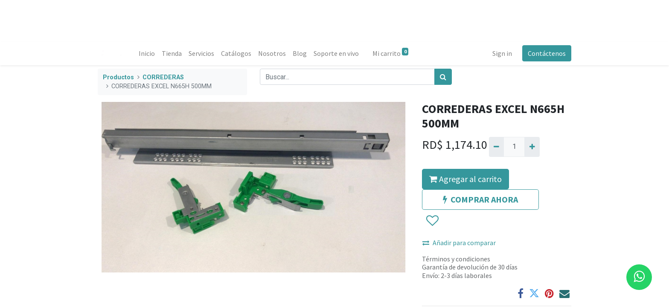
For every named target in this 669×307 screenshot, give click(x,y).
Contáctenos (547, 53)
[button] (432, 220)
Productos (118, 77)
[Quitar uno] (496, 146)
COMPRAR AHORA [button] (480, 199)
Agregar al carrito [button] (465, 179)
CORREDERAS (163, 77)
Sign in (502, 53)
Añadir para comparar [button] (459, 242)
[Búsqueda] (443, 77)
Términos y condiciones (456, 259)
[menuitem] (146, 53)
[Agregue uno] (531, 146)
